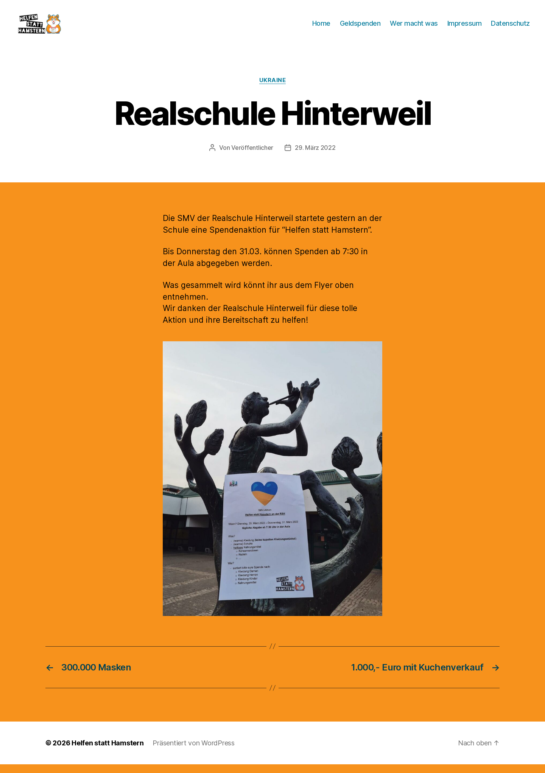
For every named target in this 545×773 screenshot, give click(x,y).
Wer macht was (414, 27)
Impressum (464, 27)
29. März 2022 (315, 156)
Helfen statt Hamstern (107, 752)
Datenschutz (510, 27)
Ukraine (272, 89)
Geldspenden (360, 27)
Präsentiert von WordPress (193, 752)
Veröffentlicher (252, 156)
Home (321, 27)
